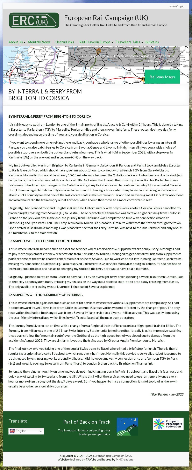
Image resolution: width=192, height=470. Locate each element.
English (18, 431)
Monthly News (39, 42)
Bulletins (152, 42)
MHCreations (124, 460)
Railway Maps (162, 76)
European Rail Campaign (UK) (112, 17)
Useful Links (65, 42)
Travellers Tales (128, 42)
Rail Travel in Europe (95, 42)
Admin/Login (176, 6)
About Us (15, 42)
